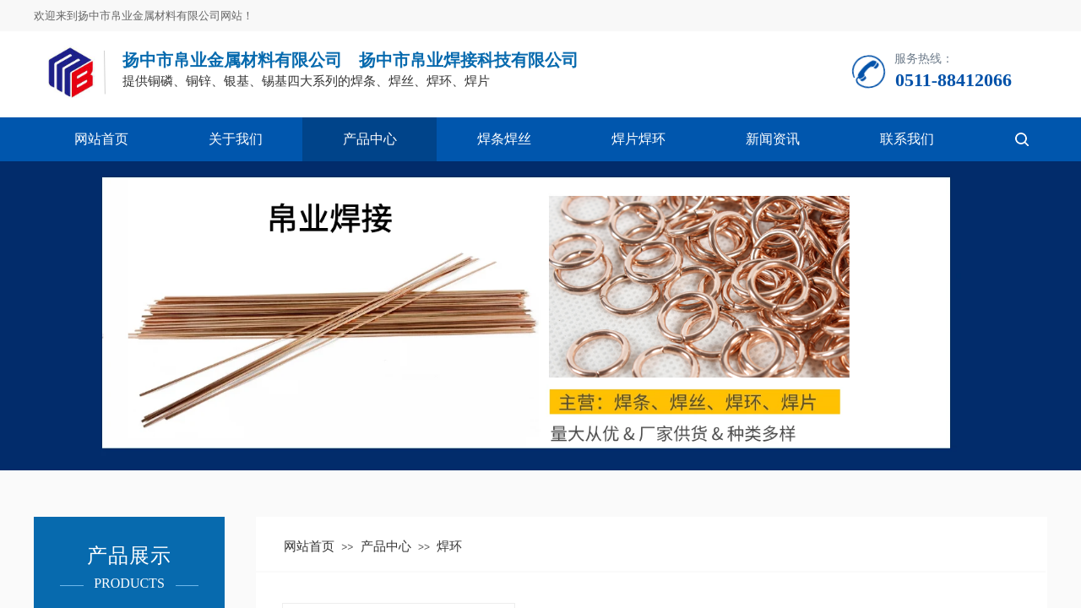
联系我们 (907, 139)
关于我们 (236, 139)
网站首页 (101, 139)
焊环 (449, 546)
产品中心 (370, 139)
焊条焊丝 (504, 139)
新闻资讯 (773, 139)
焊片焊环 (638, 139)
